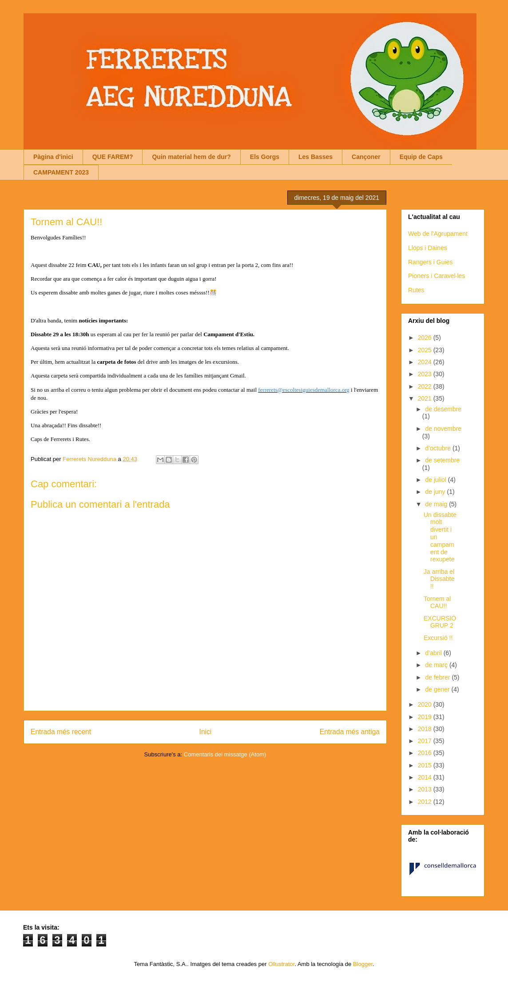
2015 (425, 765)
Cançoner (366, 156)
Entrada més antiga (350, 732)
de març (437, 664)
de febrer (438, 677)
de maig (437, 504)
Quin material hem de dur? (191, 156)
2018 (425, 728)
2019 (425, 716)
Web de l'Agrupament (438, 233)
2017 (425, 740)
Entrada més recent (61, 732)
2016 (425, 752)
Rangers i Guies (430, 262)
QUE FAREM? (112, 156)
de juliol (436, 479)
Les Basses (315, 156)
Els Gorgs (264, 156)
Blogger (363, 964)
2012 (425, 801)
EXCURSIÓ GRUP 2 (440, 622)
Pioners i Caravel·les (436, 275)
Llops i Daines (427, 247)
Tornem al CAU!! (437, 602)
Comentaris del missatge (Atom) (225, 754)
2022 (425, 386)
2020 (425, 704)
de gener (438, 689)
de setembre (442, 460)
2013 (425, 789)
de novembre (443, 428)
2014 (425, 777)
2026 (425, 337)
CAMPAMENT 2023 (61, 172)
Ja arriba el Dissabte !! (439, 579)
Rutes (416, 290)
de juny (436, 491)
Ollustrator (281, 964)
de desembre (443, 409)
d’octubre (438, 448)
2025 (425, 350)
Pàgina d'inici (53, 156)
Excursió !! (438, 637)
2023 (425, 374)
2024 (425, 362)
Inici (205, 732)
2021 (425, 398)
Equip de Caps (421, 156)
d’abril (434, 652)
